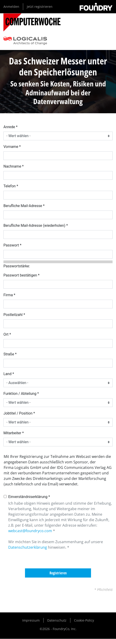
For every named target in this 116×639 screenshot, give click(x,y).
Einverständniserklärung (27, 497)
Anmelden (11, 6)
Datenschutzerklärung (27, 547)
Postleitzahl (12, 315)
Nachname (12, 166)
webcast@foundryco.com (30, 530)
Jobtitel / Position (18, 413)
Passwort (11, 245)
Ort (5, 334)
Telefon (9, 186)
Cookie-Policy (84, 620)
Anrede (9, 127)
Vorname (10, 146)
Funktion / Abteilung (19, 393)
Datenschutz (56, 620)
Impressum (31, 620)
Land (7, 374)
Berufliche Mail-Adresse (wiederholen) (34, 225)
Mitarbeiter (12, 433)
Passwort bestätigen (20, 275)
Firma (8, 295)
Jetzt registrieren (39, 6)
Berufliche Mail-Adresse (22, 206)
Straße (8, 354)
